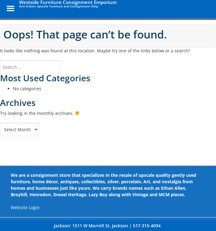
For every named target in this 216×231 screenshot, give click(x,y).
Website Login (25, 207)
